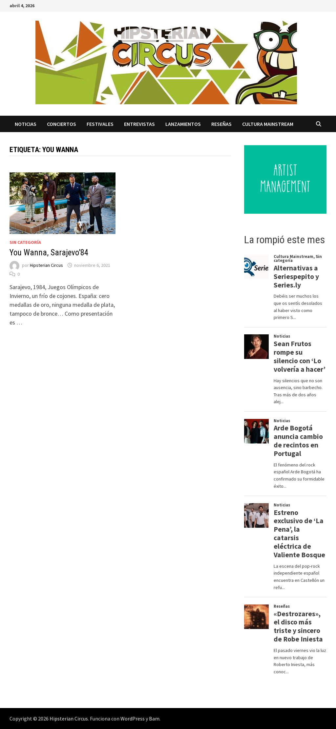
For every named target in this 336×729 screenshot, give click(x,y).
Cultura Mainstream (267, 124)
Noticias (25, 124)
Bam (154, 718)
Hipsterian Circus (46, 265)
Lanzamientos (183, 124)
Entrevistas (139, 124)
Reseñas (221, 124)
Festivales (100, 124)
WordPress (132, 718)
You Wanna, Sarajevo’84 (49, 252)
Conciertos (61, 124)
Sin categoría (25, 242)
